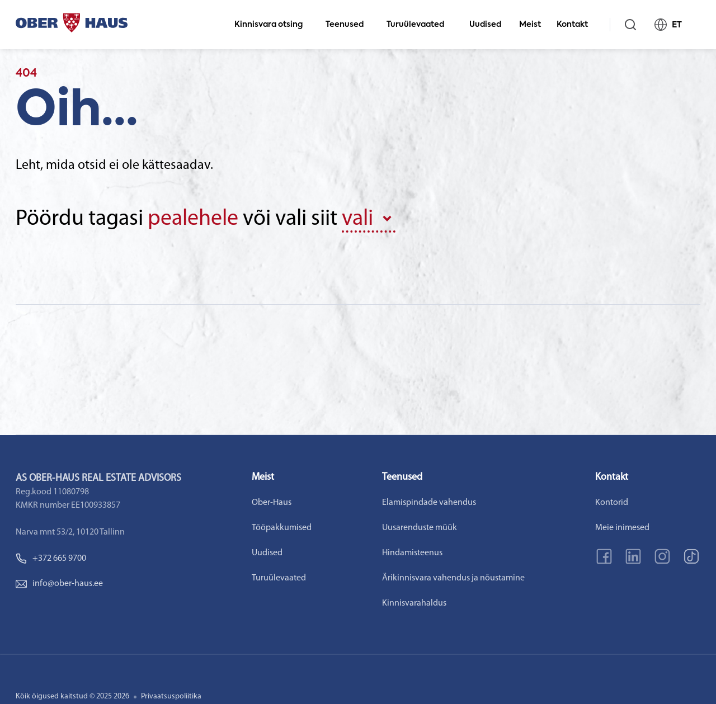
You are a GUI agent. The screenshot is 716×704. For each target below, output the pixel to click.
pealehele (193, 219)
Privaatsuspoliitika (171, 696)
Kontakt (577, 25)
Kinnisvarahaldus (414, 603)
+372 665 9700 (51, 558)
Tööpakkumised (282, 527)
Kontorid (611, 502)
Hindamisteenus (412, 553)
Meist (530, 25)
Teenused (349, 25)
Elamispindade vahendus (429, 502)
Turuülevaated (420, 25)
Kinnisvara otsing (273, 25)
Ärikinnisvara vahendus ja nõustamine (453, 578)
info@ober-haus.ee (59, 583)
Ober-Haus (271, 502)
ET (672, 24)
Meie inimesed (622, 527)
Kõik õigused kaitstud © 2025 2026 (72, 696)
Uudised (485, 25)
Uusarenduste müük (419, 527)
